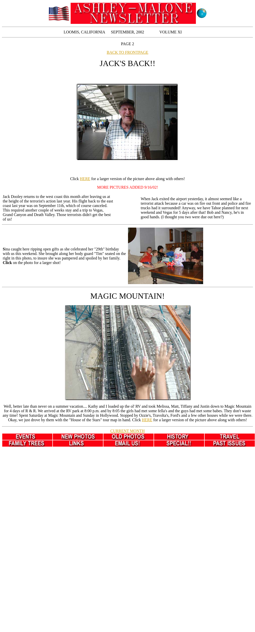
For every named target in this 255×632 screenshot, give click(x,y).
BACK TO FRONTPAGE (127, 52)
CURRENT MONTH (127, 431)
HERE (85, 179)
